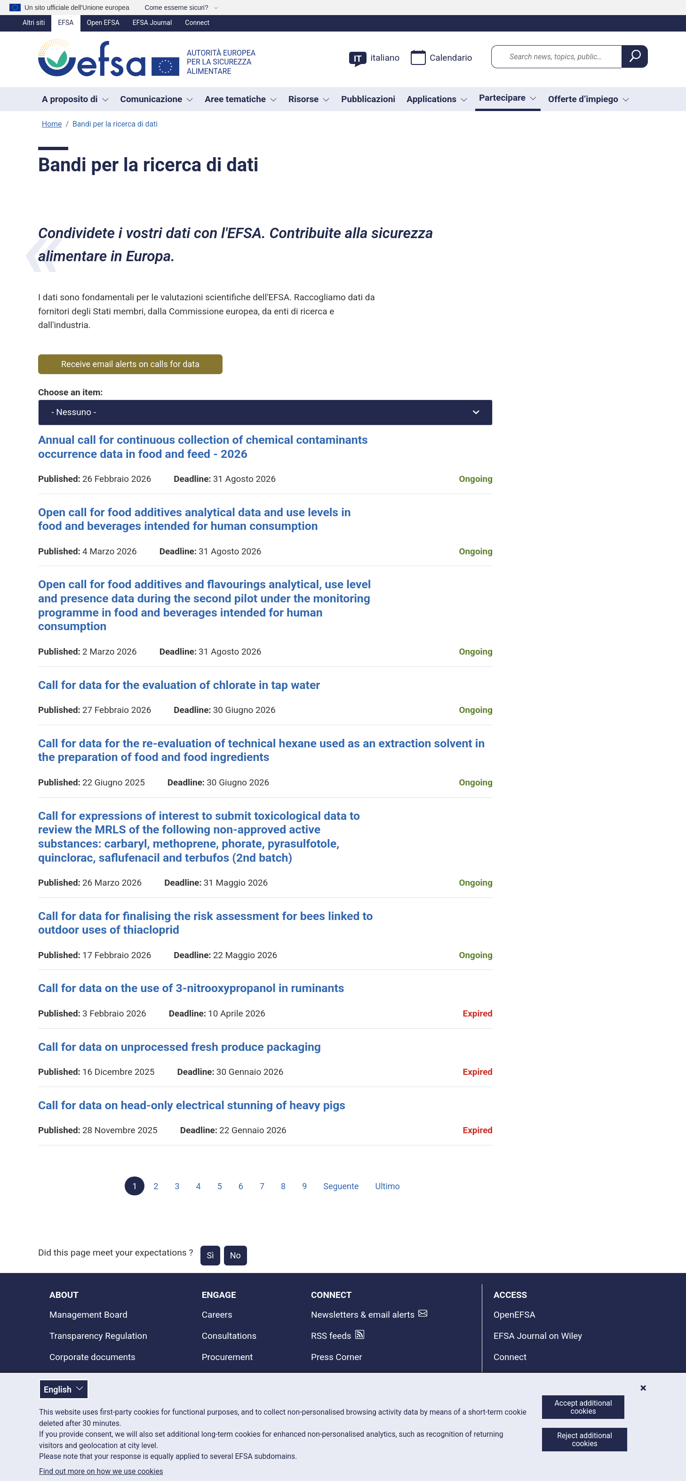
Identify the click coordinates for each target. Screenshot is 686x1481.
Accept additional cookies (583, 1407)
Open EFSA (103, 22)
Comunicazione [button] (157, 99)
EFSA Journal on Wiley (538, 1335)
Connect (197, 22)
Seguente (341, 1186)
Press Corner (336, 1357)
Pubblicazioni (368, 99)
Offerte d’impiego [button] (589, 99)
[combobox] (265, 412)
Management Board (88, 1314)
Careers (217, 1314)
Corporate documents (92, 1357)
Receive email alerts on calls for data (130, 364)
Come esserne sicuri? (177, 7)
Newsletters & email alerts (363, 1314)
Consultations (229, 1335)
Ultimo (387, 1186)
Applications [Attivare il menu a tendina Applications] (437, 99)
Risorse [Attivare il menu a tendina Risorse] (309, 99)
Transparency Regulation (98, 1335)
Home (52, 124)
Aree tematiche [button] (241, 99)
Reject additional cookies (584, 1439)
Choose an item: (70, 392)
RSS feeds (331, 1335)
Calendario (441, 57)
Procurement (227, 1357)
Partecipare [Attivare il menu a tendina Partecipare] (508, 97)
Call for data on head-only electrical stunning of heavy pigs (191, 1105)
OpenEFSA (514, 1314)
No (235, 1255)
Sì (210, 1255)
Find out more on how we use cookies (101, 1471)
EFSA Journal (152, 22)
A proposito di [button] (75, 99)
